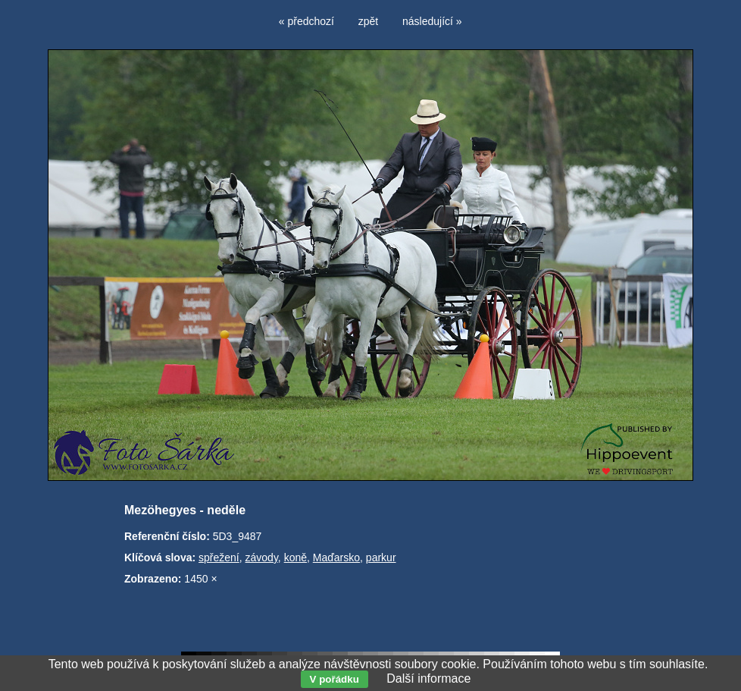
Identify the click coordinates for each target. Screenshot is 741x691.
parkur (381, 557)
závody (261, 557)
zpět (368, 21)
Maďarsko (336, 557)
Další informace (428, 678)
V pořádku (334, 679)
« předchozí (306, 21)
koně (295, 557)
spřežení (219, 557)
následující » (432, 21)
